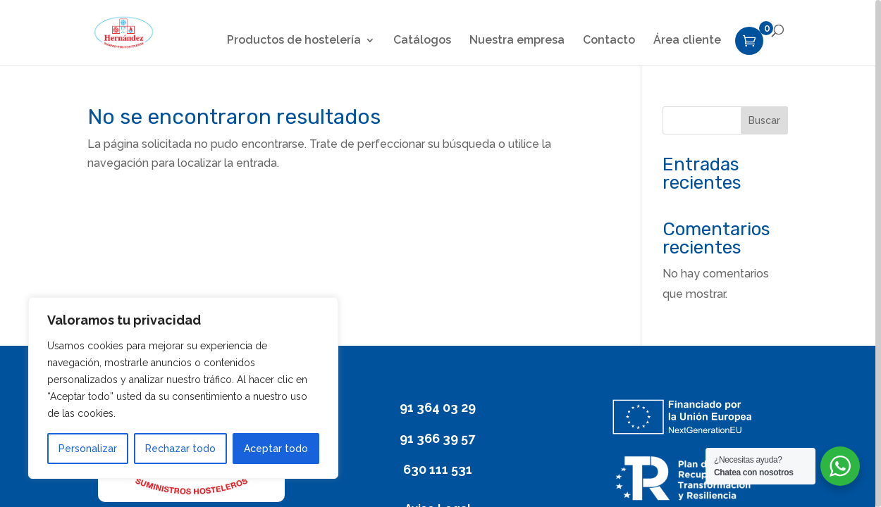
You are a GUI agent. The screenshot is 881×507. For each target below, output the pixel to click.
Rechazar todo (180, 448)
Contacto (609, 40)
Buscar (764, 120)
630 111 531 (437, 469)
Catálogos (422, 40)
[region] (440, 253)
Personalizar (87, 448)
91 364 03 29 (438, 407)
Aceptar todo (276, 448)
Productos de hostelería (294, 40)
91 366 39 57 (437, 438)
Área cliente (687, 40)
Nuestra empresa (517, 40)
